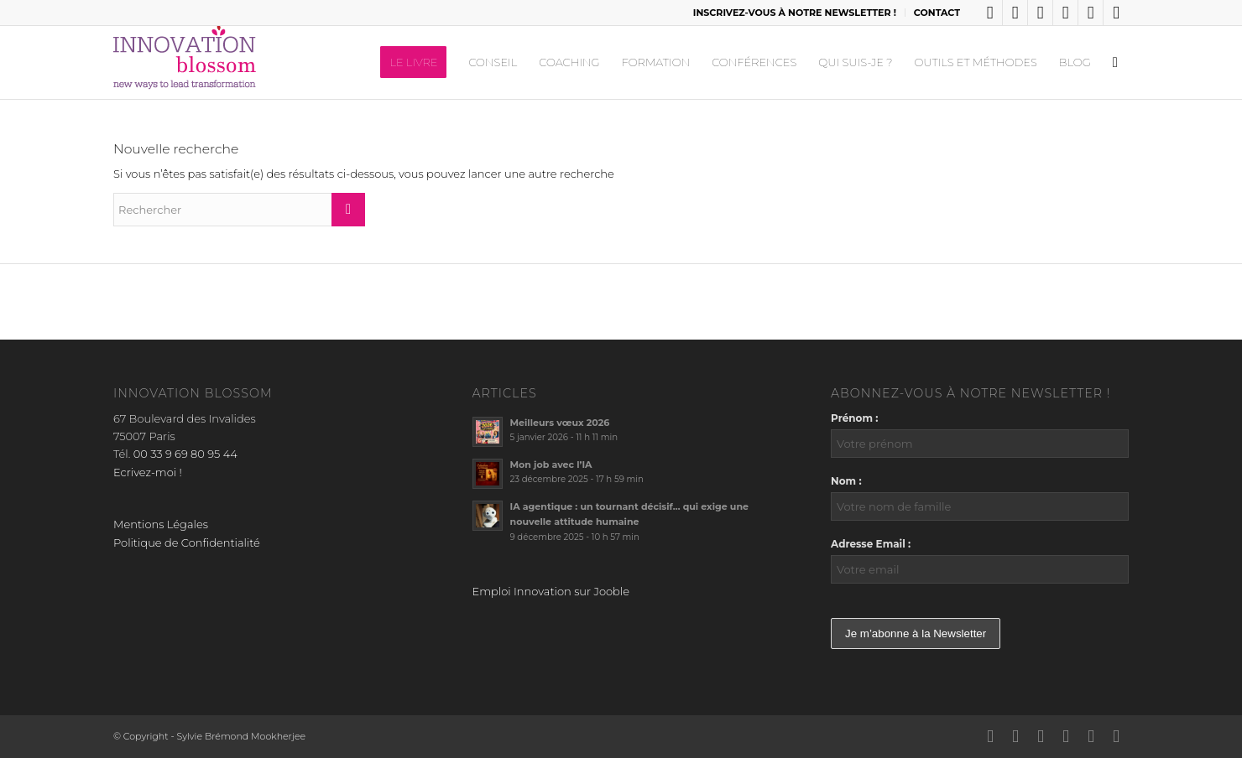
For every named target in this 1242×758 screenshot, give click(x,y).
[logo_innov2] (186, 62)
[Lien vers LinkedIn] (990, 12)
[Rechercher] (1115, 62)
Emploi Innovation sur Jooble (550, 591)
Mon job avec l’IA (551, 464)
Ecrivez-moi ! (147, 472)
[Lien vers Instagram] (1065, 12)
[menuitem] (795, 12)
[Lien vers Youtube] (1090, 12)
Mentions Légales (160, 524)
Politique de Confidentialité (186, 542)
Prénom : (854, 418)
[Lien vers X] (1015, 12)
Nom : (846, 481)
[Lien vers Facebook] (1040, 12)
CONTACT (937, 12)
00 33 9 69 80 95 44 (185, 453)
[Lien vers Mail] (1116, 12)
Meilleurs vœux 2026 (560, 422)
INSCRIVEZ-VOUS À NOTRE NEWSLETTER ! (794, 12)
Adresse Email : (871, 543)
